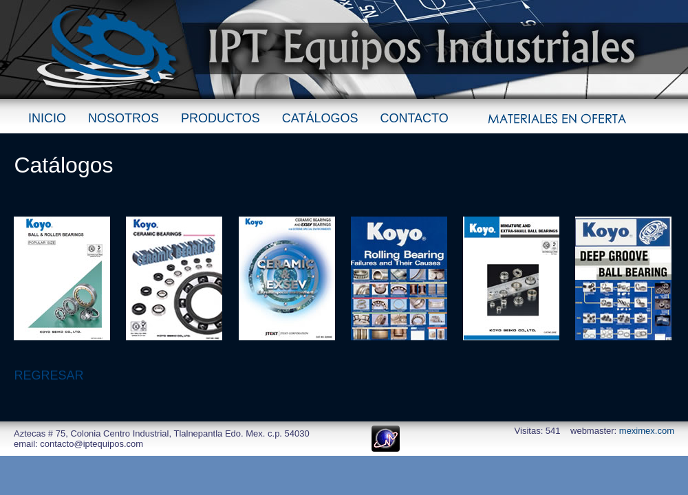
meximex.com (646, 431)
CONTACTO (414, 118)
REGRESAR (48, 375)
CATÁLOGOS (320, 118)
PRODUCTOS (220, 118)
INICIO (47, 118)
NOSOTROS (123, 118)
